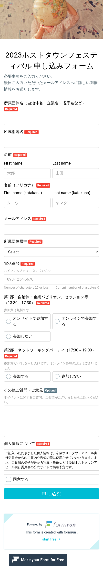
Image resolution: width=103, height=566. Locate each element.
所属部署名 (21, 131)
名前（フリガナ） (27, 185)
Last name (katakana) (71, 193)
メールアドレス (25, 218)
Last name (61, 163)
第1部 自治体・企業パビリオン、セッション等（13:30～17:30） (46, 300)
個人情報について (27, 443)
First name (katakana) (23, 193)
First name (13, 163)
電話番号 (19, 263)
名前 (15, 154)
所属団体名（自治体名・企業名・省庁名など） (45, 106)
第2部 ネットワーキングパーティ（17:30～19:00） (50, 353)
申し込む (51, 494)
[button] (51, 531)
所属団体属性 (23, 241)
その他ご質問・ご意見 (30, 390)
